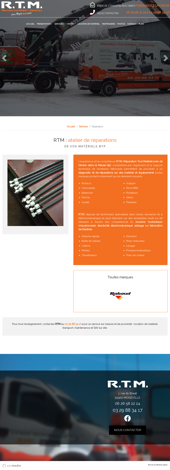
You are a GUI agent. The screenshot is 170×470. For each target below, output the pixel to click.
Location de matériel (88, 24)
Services (59, 24)
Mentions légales (162, 465)
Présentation (44, 24)
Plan (141, 24)
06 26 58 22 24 (136, 12)
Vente (70, 24)
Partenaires (108, 24)
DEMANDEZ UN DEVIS (153, 5)
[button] (4, 58)
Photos (121, 24)
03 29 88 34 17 (159, 12)
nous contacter (127, 430)
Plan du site (152, 465)
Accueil (30, 24)
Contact (131, 24)
